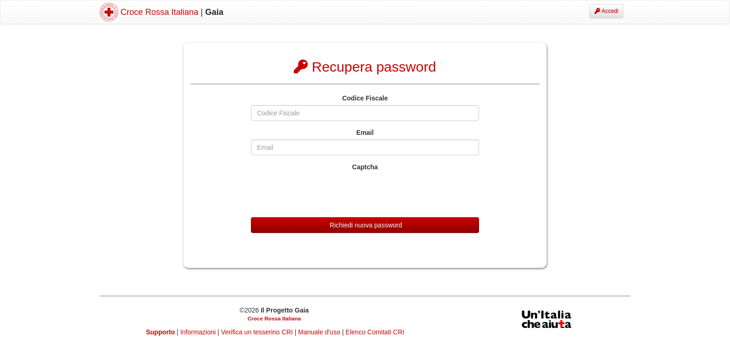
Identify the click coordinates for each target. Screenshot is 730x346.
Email (364, 132)
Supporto (160, 332)
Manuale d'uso (320, 332)
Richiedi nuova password (365, 225)
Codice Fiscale (365, 98)
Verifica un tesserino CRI (258, 332)
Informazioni (198, 332)
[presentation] (321, 192)
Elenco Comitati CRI (374, 332)
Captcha (365, 167)
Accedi (606, 11)
